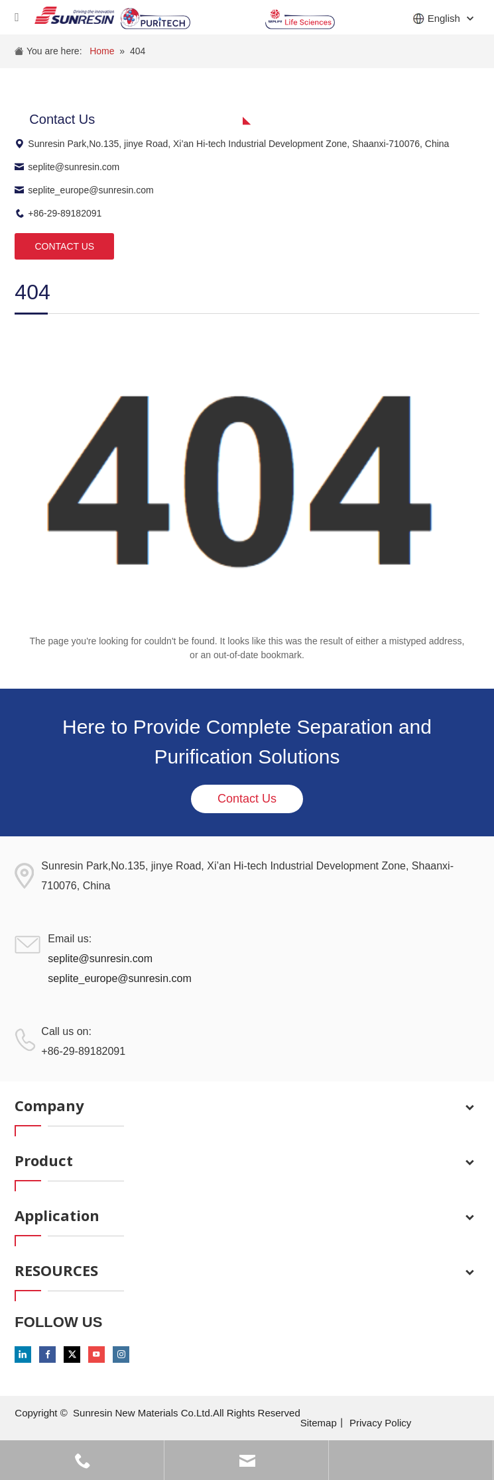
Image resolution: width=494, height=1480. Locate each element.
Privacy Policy (380, 1422)
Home (102, 51)
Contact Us (247, 798)
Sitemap (318, 1422)
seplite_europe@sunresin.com (84, 190)
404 (137, 51)
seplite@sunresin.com (67, 167)
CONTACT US (64, 246)
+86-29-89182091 (58, 213)
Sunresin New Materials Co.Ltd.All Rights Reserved (186, 1412)
